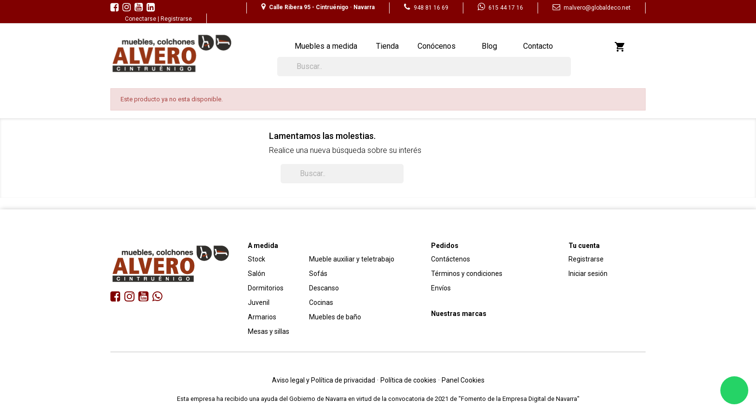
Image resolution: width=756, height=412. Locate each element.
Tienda (387, 46)
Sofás (318, 273)
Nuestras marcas (458, 313)
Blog (489, 46)
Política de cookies (408, 380)
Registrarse (176, 18)
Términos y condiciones (466, 273)
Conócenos (437, 46)
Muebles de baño (335, 317)
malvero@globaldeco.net (592, 7)
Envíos (441, 288)
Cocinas (321, 302)
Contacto (538, 46)
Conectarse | (143, 18)
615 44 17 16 (500, 7)
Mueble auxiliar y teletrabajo (351, 259)
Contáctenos (450, 259)
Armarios (262, 317)
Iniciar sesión (588, 273)
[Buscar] (424, 66)
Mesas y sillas (268, 331)
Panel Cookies (463, 380)
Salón (256, 273)
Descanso (324, 288)
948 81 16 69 (426, 7)
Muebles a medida (326, 46)
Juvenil (259, 302)
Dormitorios (266, 288)
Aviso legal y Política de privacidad (323, 380)
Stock (256, 259)
